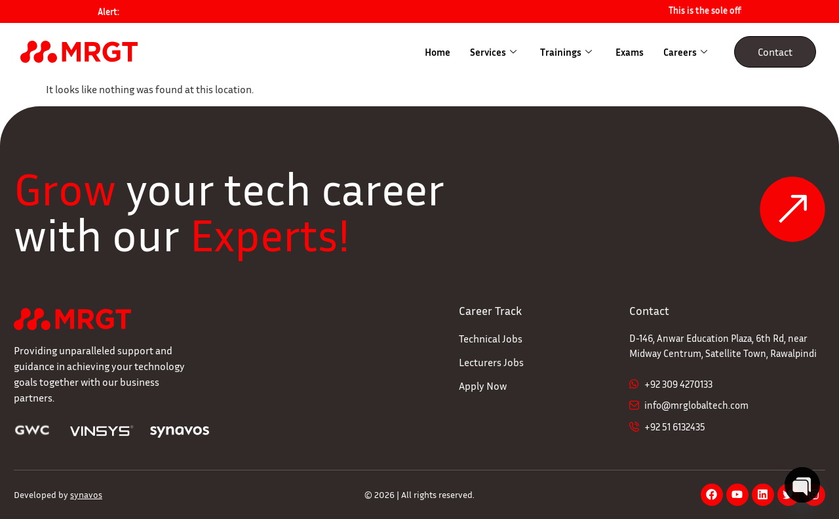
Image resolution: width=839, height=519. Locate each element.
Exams (629, 52)
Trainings (566, 52)
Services (493, 52)
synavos (86, 494)
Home (437, 52)
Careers (685, 52)
